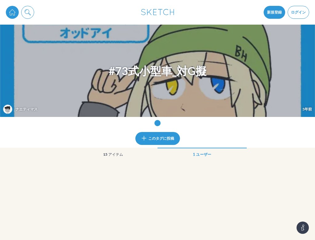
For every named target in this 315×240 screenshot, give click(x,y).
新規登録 (274, 12)
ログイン (298, 12)
